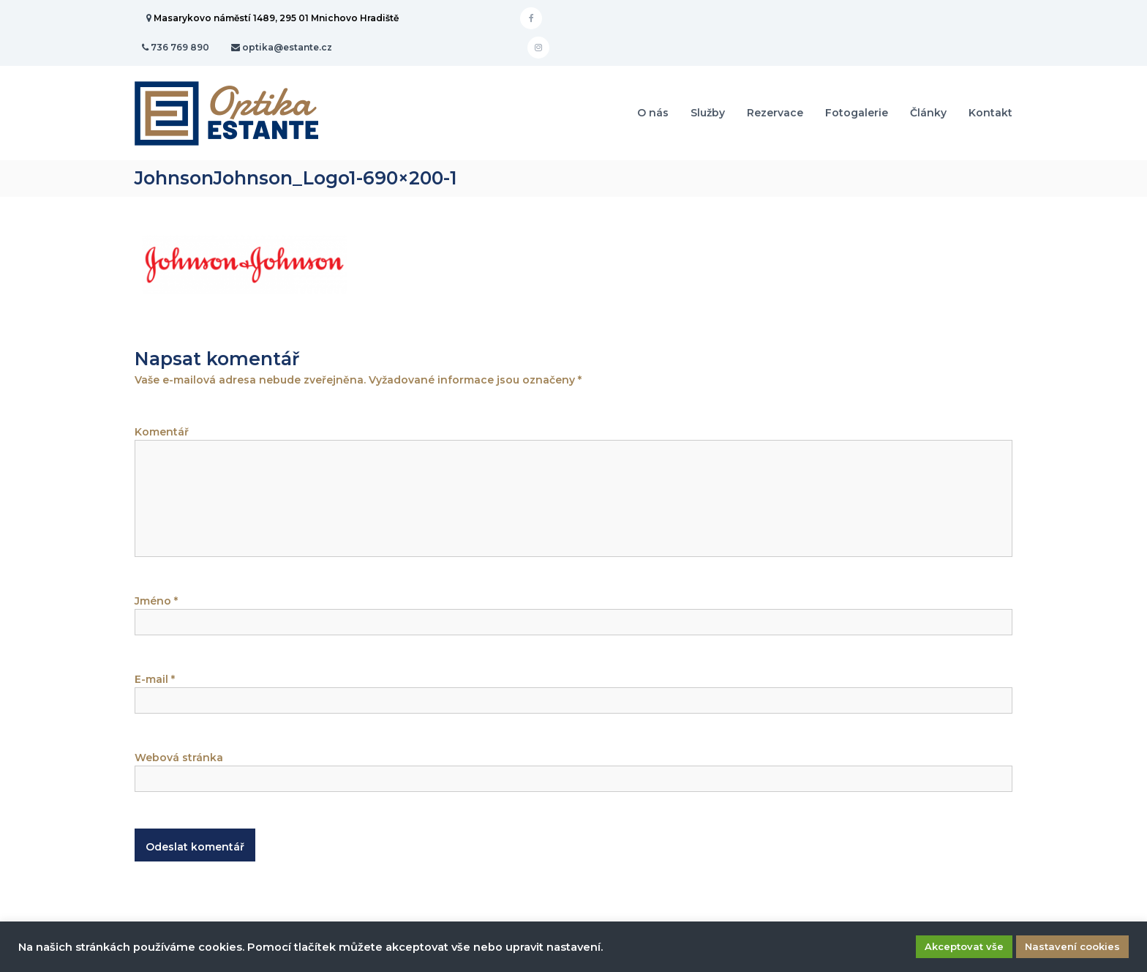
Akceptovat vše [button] (964, 946)
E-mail (155, 679)
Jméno (156, 601)
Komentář (162, 431)
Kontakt (990, 112)
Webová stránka (179, 757)
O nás (653, 112)
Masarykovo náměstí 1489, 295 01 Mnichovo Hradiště (276, 17)
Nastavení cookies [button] (1072, 946)
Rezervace (775, 112)
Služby (708, 112)
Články (928, 112)
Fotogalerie (856, 112)
